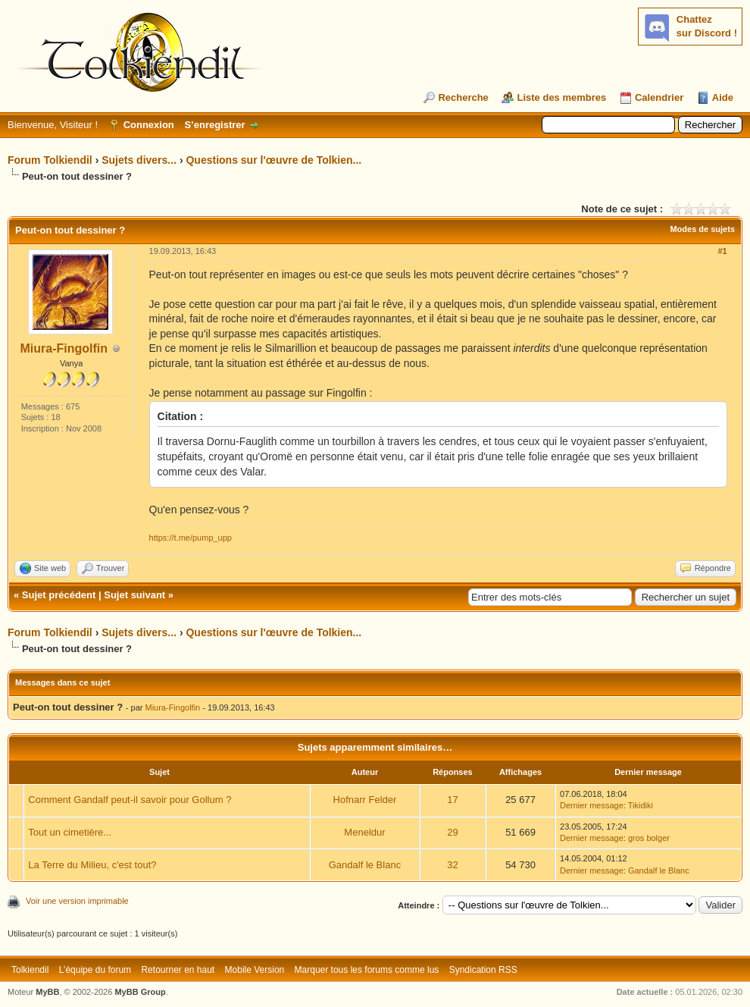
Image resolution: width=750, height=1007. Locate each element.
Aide (722, 97)
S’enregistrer (214, 124)
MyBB (47, 991)
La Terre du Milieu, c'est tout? (92, 865)
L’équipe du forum (95, 970)
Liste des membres (561, 97)
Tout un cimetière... (69, 832)
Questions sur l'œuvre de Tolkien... (273, 160)
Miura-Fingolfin (64, 348)
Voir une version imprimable (77, 900)
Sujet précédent (59, 595)
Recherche (463, 97)
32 (452, 865)
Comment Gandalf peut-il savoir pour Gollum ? (129, 799)
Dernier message (591, 805)
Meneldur (364, 832)
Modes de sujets (702, 229)
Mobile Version (255, 970)
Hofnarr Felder (365, 799)
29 (452, 832)
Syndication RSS (483, 970)
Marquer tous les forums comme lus (367, 970)
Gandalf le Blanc (365, 865)
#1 (722, 251)
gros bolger (649, 837)
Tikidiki (640, 805)
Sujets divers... (139, 160)
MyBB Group (139, 991)
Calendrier (659, 97)
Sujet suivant (134, 595)
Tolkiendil (29, 970)
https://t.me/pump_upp (190, 537)
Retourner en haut (177, 970)
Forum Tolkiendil (50, 160)
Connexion (148, 124)
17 (452, 799)
